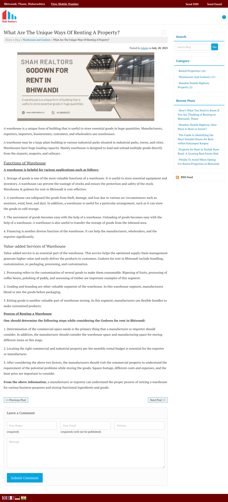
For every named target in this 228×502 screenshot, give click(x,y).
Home (9, 40)
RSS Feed (187, 177)
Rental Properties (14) (192, 71)
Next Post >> (157, 400)
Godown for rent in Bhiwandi (123, 320)
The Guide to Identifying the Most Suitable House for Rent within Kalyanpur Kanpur (196, 139)
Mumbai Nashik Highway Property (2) (193, 85)
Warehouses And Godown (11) (197, 77)
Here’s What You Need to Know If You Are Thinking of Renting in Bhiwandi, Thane (198, 114)
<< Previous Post (16, 400)
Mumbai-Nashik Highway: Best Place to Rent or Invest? (197, 127)
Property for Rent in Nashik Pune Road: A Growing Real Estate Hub (198, 151)
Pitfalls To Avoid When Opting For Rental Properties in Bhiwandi (198, 162)
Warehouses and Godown (36, 40)
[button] (64, 4)
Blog (17, 40)
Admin (144, 48)
